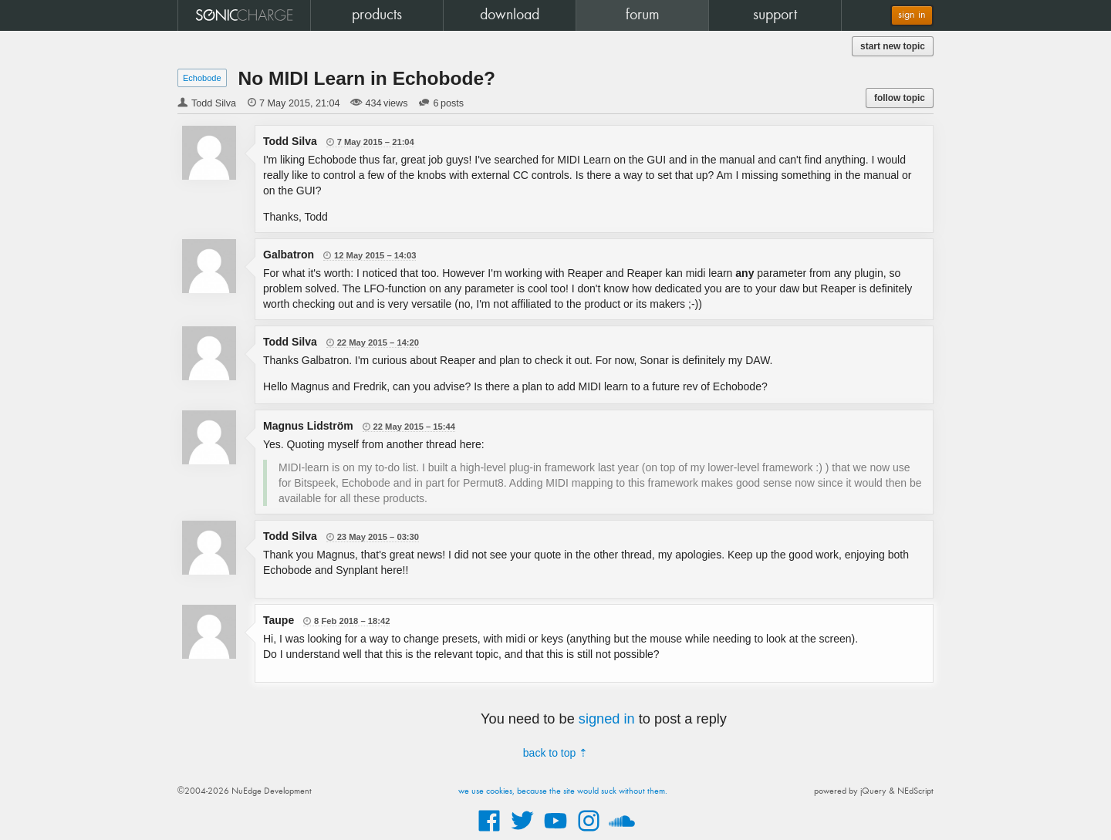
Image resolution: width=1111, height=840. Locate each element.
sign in (912, 15)
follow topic (899, 98)
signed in (607, 719)
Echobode (202, 78)
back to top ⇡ (555, 753)
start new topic (892, 46)
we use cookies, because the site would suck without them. (562, 791)
